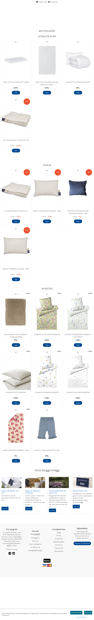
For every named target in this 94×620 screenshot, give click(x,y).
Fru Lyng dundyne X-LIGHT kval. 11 (16, 254)
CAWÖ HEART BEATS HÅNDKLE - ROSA (16, 494)
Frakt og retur (58, 592)
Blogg (59, 576)
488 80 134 (36, 591)
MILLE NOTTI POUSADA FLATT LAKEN (16, 97)
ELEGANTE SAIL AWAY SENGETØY (78, 436)
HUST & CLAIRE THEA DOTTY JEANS (47, 494)
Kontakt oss (59, 582)
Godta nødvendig (76, 612)
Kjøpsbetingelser (58, 585)
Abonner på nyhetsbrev (82, 587)
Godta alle (88, 612)
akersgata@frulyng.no (35, 594)
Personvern (58, 588)
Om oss (58, 579)
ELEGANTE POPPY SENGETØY (16, 436)
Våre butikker (58, 595)
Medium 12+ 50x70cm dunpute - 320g (47, 254)
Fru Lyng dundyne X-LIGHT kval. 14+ (16, 155)
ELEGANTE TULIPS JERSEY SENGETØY (47, 378)
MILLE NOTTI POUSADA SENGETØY (78, 97)
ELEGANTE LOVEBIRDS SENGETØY (47, 436)
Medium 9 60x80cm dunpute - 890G (16, 312)
